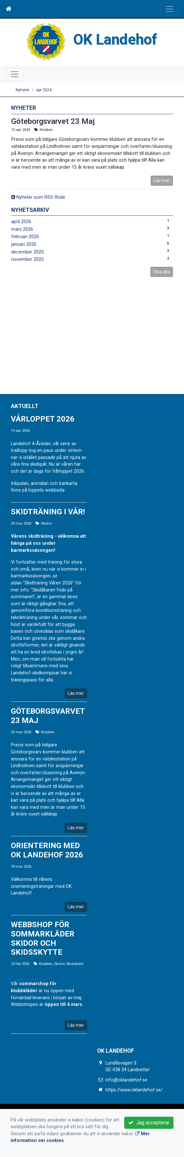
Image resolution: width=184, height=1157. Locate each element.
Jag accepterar (148, 1123)
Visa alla (161, 271)
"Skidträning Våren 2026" (48, 583)
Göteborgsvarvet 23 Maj (53, 121)
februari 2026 (25, 236)
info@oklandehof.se (126, 1080)
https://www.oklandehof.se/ (134, 1090)
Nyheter (22, 90)
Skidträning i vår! (48, 511)
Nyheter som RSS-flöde (38, 197)
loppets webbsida (46, 490)
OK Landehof (115, 39)
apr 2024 (43, 90)
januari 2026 (23, 244)
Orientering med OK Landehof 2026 (47, 850)
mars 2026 (22, 229)
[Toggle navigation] (169, 9)
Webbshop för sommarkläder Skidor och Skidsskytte (42, 938)
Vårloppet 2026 (42, 418)
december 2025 (27, 252)
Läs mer (162, 180)
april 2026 (21, 221)
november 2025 (27, 259)
